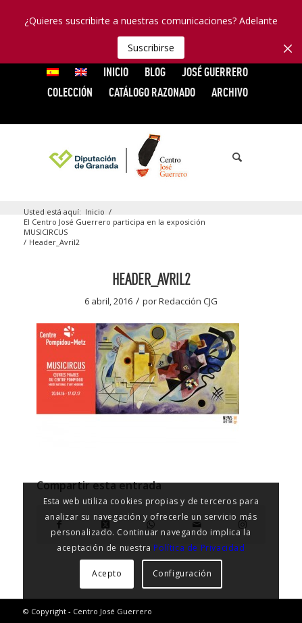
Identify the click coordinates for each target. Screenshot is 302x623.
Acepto (107, 573)
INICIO (115, 72)
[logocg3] (151, 157)
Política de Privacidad (199, 547)
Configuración (182, 573)
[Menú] (260, 157)
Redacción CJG (188, 301)
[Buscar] (230, 157)
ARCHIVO (229, 92)
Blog (155, 72)
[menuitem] (53, 72)
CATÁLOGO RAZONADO (152, 92)
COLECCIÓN (70, 92)
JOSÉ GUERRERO (215, 72)
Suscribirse (151, 47)
